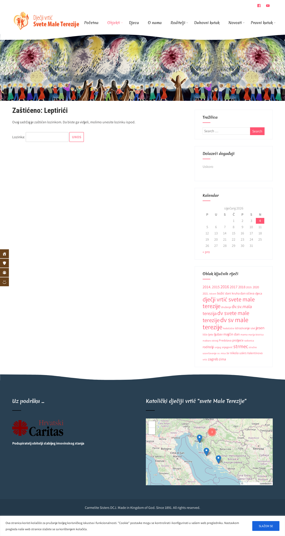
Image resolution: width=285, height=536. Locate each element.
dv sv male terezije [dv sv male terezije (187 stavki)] (225, 323)
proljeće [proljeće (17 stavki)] (237, 340)
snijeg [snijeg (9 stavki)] (218, 347)
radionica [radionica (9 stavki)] (249, 340)
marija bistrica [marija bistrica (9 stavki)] (256, 334)
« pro (206, 252)
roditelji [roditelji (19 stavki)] (208, 347)
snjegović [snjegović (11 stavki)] (227, 347)
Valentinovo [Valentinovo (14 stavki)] (255, 353)
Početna (91, 22)
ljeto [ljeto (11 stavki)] (210, 334)
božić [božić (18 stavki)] (220, 293)
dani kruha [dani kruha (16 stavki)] (232, 293)
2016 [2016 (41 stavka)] (224, 287)
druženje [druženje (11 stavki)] (226, 307)
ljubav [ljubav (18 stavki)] (218, 334)
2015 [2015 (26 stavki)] (216, 286)
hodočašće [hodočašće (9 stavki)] (228, 328)
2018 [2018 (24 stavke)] (241, 286)
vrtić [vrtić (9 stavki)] (205, 359)
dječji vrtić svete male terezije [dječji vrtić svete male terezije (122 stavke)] (229, 302)
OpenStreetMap (251, 483)
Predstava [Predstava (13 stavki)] (225, 340)
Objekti (115, 22)
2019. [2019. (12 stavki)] (249, 287)
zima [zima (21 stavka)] (222, 359)
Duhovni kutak (207, 22)
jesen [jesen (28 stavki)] (260, 327)
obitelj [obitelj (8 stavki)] (215, 340)
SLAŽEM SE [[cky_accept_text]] (266, 526)
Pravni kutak (262, 22)
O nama (155, 22)
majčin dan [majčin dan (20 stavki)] (231, 334)
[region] (142, 526)
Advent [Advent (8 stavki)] (212, 293)
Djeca (134, 22)
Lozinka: (40, 137)
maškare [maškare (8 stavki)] (207, 340)
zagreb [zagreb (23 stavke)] (213, 359)
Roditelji (179, 22)
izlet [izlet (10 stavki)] (252, 328)
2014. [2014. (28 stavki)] (207, 286)
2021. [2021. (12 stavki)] (206, 293)
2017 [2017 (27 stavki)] (234, 286)
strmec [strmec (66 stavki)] (240, 346)
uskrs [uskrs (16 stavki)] (242, 353)
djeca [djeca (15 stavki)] (258, 293)
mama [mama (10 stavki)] (244, 334)
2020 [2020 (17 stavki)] (256, 287)
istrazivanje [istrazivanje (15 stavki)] (242, 328)
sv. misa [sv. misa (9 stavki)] (221, 353)
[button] (199, 438)
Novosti (236, 22)
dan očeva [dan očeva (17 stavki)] (247, 293)
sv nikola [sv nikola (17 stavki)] (232, 353)
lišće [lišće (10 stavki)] (205, 334)
